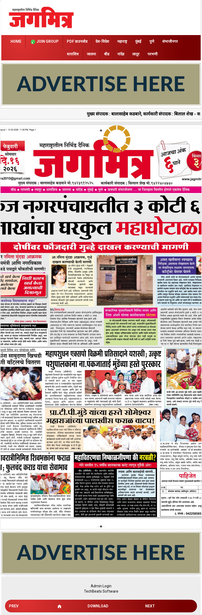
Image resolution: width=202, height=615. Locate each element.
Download (98, 606)
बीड (106, 54)
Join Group (44, 41)
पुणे (151, 41)
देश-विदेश (102, 41)
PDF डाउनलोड (77, 41)
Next (150, 606)
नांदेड (120, 54)
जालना (91, 54)
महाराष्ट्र (122, 41)
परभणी (153, 54)
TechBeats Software (101, 591)
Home (16, 41)
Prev (13, 606)
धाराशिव (73, 54)
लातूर (135, 54)
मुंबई (138, 41)
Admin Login (101, 586)
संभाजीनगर (170, 41)
